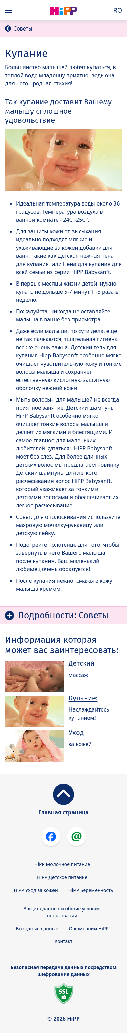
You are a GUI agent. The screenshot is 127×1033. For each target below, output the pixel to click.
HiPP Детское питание (62, 877)
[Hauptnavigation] (10, 10)
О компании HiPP (88, 928)
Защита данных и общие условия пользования (62, 912)
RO (117, 10)
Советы (23, 28)
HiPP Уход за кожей (36, 890)
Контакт (64, 941)
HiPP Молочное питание (62, 864)
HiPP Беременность (90, 890)
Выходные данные (37, 928)
